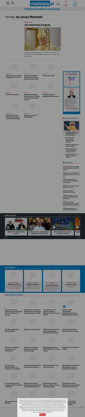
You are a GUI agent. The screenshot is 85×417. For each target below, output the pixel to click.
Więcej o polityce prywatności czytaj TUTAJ (42, 412)
